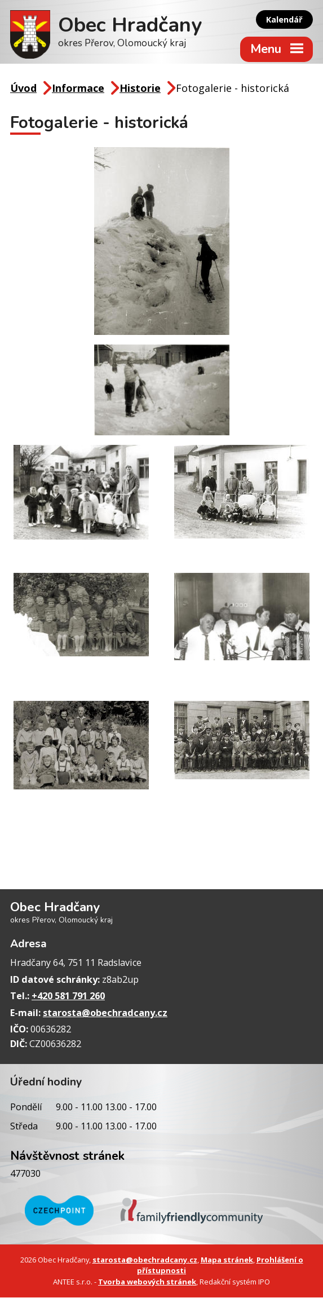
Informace (78, 88)
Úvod (23, 88)
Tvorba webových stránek (147, 1282)
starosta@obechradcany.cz (105, 1013)
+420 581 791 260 (68, 996)
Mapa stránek (227, 1260)
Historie (140, 88)
